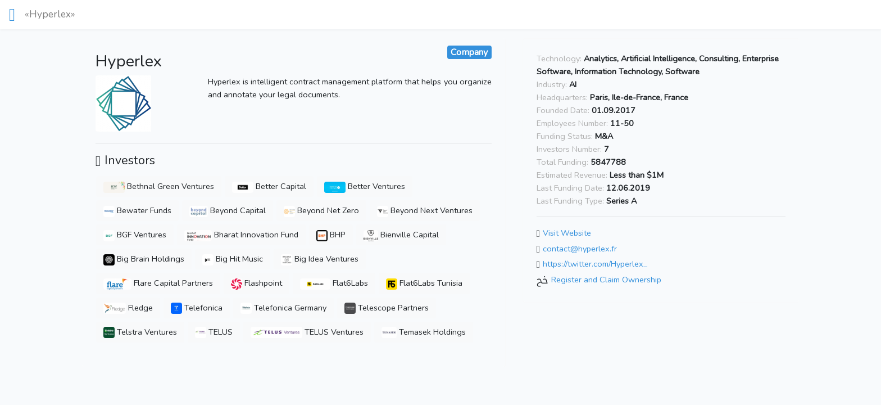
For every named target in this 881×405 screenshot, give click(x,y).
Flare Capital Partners (158, 283)
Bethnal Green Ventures (158, 186)
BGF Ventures (134, 234)
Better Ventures (364, 186)
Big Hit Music (232, 258)
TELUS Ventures (307, 332)
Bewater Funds (137, 210)
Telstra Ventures (140, 332)
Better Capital (269, 186)
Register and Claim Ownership (606, 279)
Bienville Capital (401, 234)
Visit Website (567, 233)
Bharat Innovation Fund (241, 234)
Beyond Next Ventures (425, 210)
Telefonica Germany (283, 307)
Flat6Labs (334, 283)
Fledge (128, 307)
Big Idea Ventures (319, 258)
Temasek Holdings (424, 332)
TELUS (214, 332)
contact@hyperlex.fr (580, 248)
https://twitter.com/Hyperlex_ (595, 264)
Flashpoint (256, 283)
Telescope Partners (386, 307)
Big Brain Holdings (143, 258)
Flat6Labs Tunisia (424, 283)
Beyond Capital (227, 210)
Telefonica (196, 307)
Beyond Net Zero (321, 210)
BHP (331, 234)
